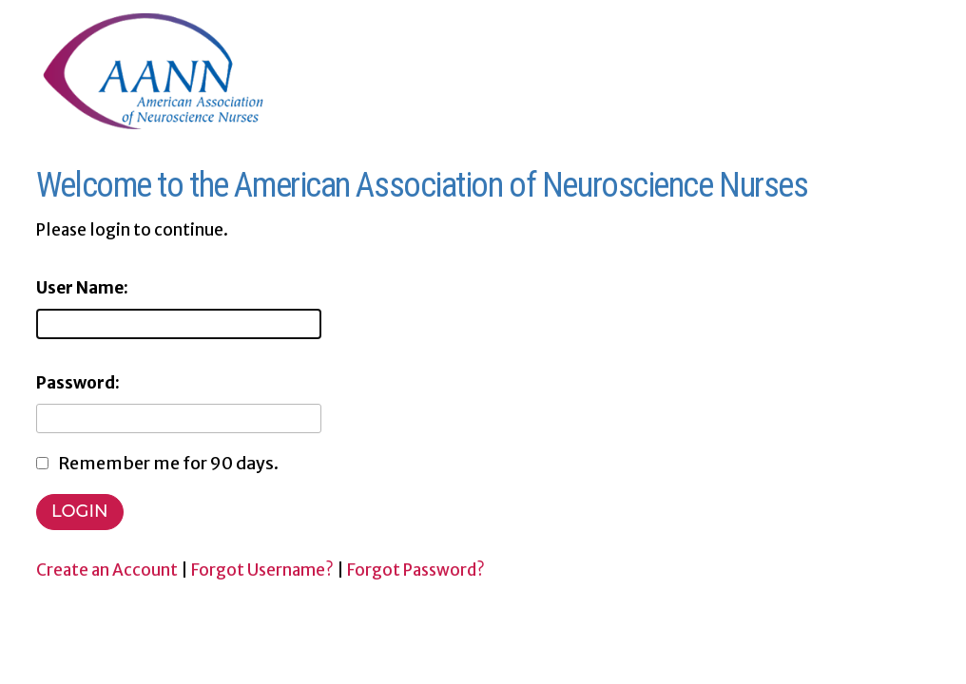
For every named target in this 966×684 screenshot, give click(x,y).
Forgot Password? (416, 570)
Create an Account (107, 570)
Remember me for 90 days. (168, 463)
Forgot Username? (262, 570)
